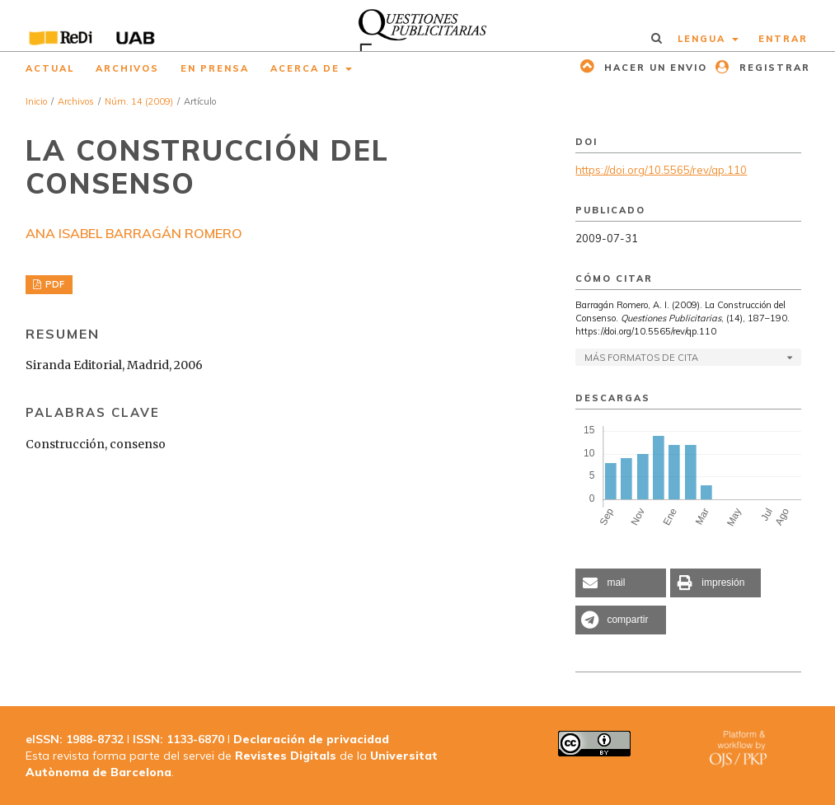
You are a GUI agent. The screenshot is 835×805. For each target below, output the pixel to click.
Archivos (127, 68)
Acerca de (307, 68)
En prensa (215, 68)
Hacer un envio (653, 67)
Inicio (36, 101)
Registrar (772, 67)
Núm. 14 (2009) (139, 101)
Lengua (703, 38)
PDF (53, 284)
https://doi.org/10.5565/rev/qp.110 (661, 169)
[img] (417, 25)
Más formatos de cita (641, 357)
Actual (50, 68)
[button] (620, 583)
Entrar (783, 38)
